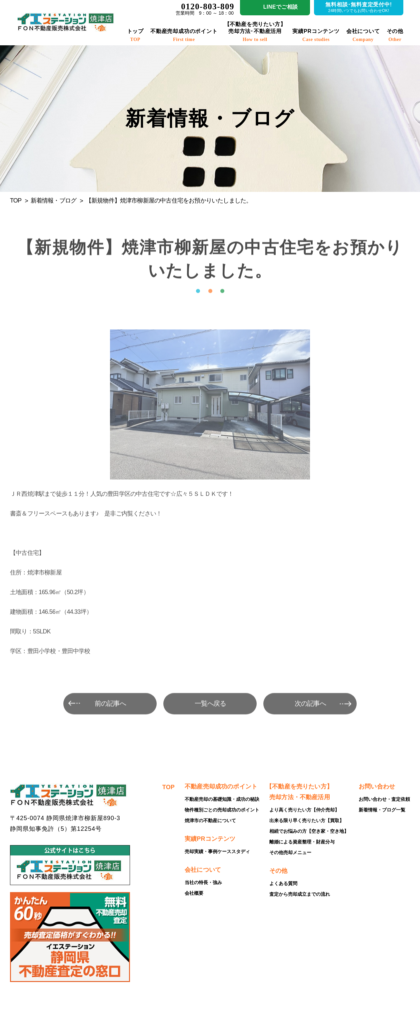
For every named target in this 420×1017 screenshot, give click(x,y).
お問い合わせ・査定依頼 (384, 799)
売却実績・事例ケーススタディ (217, 851)
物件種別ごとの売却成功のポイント (222, 809)
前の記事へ (110, 715)
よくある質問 (283, 883)
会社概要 (194, 893)
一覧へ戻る (210, 715)
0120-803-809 (207, 6)
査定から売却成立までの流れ (299, 894)
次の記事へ (310, 715)
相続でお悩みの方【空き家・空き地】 (309, 831)
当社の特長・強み (203, 882)
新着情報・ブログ (54, 200)
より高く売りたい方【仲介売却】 (304, 809)
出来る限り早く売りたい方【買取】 (306, 820)
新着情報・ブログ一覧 (382, 809)
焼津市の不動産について (210, 820)
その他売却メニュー (290, 852)
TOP (15, 200)
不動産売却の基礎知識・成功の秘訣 (222, 799)
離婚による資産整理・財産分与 (302, 841)
